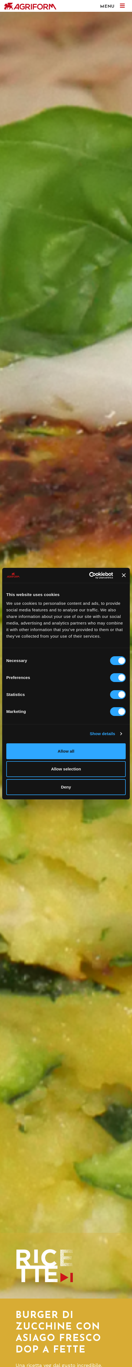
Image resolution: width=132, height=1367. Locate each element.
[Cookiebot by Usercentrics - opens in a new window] (89, 575)
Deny (66, 787)
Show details (102, 733)
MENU (112, 6)
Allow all (66, 751)
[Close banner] (124, 575)
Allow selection (66, 769)
